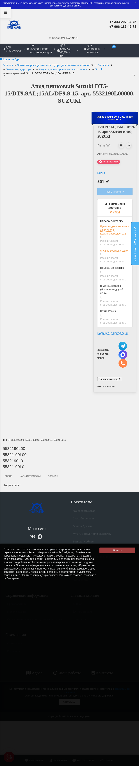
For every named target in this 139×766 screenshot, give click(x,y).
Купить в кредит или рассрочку (92, 535)
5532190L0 (46, 440)
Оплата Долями (82, 527)
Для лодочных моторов (94, 49)
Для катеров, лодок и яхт (67, 50)
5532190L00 (17, 440)
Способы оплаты (83, 519)
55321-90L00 (32, 440)
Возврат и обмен (83, 542)
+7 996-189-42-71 (122, 26)
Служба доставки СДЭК (114, 250)
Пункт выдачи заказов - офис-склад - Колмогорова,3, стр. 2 (114, 230)
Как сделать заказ (84, 512)
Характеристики (30, 476)
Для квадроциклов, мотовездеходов (40, 49)
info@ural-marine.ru (64, 38)
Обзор (8, 476)
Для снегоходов (13, 49)
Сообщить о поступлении (113, 332)
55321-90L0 (60, 440)
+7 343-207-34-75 (122, 22)
